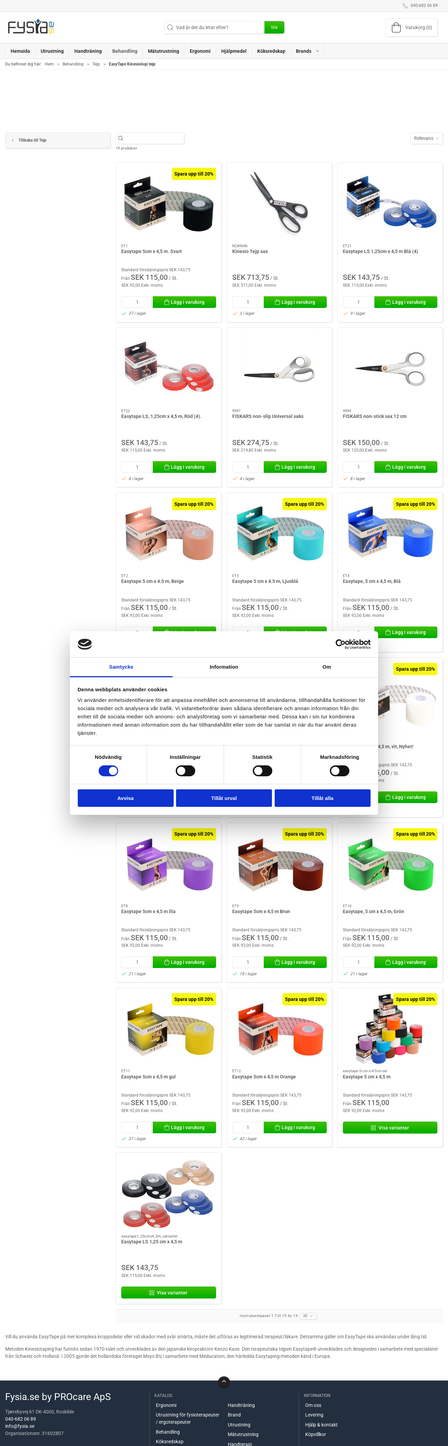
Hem (49, 64)
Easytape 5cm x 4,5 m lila (148, 911)
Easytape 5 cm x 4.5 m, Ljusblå (265, 581)
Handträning (241, 1405)
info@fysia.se (19, 1426)
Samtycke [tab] (121, 667)
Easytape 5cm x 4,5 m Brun (261, 911)
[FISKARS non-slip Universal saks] (279, 368)
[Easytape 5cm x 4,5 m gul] (168, 1028)
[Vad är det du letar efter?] (153, 138)
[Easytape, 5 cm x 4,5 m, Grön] (390, 863)
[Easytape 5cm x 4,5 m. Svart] (168, 203)
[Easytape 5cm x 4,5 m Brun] (279, 863)
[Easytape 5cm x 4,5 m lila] (168, 863)
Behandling (73, 64)
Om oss (313, 1405)
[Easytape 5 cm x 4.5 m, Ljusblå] (279, 533)
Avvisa (125, 798)
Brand (234, 1415)
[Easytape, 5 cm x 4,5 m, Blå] (390, 533)
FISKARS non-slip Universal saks (267, 416)
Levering (314, 1415)
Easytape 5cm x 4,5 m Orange (264, 1076)
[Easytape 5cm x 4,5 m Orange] (279, 1028)
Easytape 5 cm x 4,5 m (366, 1076)
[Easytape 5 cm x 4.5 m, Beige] (168, 533)
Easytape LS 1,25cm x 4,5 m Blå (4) (380, 251)
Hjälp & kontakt (321, 1424)
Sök (274, 27)
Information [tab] (224, 667)
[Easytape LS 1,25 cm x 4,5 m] (168, 1193)
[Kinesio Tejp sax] (279, 203)
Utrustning (239, 1424)
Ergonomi (166, 1405)
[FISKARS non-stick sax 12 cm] (390, 368)
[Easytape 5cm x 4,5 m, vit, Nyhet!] (390, 698)
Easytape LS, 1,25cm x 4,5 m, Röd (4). (161, 416)
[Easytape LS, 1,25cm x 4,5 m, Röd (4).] (168, 368)
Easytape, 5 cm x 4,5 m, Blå (372, 581)
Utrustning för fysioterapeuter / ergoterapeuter (187, 1418)
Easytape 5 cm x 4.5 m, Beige (152, 581)
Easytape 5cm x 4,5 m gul (148, 1076)
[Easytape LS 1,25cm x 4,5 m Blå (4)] (390, 203)
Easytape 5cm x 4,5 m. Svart (151, 251)
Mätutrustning (243, 1434)
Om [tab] (326, 667)
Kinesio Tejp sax (250, 251)
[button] (307, 51)
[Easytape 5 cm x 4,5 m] (390, 1028)
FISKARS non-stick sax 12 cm (375, 416)
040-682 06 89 (20, 1419)
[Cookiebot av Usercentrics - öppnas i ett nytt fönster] (341, 644)
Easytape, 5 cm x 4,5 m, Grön (373, 911)
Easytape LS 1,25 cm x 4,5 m (151, 1241)
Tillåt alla (323, 798)
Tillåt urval (224, 798)
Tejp (96, 64)
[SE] (31, 27)
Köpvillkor (315, 1434)
